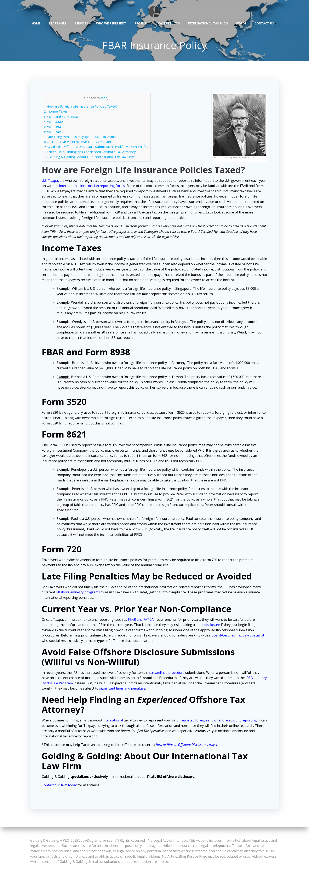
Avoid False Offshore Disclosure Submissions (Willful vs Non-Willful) (97, 147)
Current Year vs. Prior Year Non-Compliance (79, 142)
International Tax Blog (208, 23)
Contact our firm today (60, 786)
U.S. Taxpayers (53, 181)
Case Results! (169, 23)
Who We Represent (111, 23)
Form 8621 (54, 127)
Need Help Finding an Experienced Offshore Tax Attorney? (91, 152)
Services (81, 23)
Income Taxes (56, 112)
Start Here (58, 23)
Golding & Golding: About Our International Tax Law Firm (90, 157)
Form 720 (53, 132)
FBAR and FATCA (141, 620)
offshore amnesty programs (79, 593)
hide (105, 99)
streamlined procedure (167, 673)
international (113, 721)
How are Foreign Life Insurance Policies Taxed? (81, 107)
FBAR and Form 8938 (62, 117)
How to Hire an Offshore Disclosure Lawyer (187, 745)
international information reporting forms (100, 186)
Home (36, 23)
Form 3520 (54, 122)
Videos (241, 23)
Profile (142, 23)
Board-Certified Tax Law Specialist (238, 636)
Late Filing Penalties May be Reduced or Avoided (82, 137)
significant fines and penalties (131, 689)
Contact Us (266, 23)
